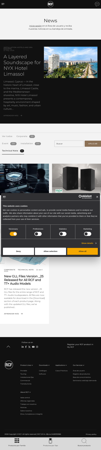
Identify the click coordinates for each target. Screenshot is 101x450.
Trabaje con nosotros (28, 404)
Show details (87, 243)
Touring (23, 373)
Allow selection (50, 251)
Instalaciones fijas (27, 377)
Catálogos (43, 370)
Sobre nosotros (26, 410)
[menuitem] (90, 434)
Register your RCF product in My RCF (80, 345)
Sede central (25, 397)
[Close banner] (97, 197)
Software (42, 373)
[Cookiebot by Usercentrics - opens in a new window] (80, 197)
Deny (18, 251)
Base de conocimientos (82, 377)
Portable (23, 370)
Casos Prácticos (61, 370)
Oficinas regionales (27, 400)
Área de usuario (79, 370)
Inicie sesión (35, 26)
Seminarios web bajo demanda (84, 380)
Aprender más (11, 115)
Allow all (82, 251)
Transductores (25, 383)
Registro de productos (81, 373)
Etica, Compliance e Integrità (31, 414)
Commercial (25, 380)
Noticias (23, 407)
